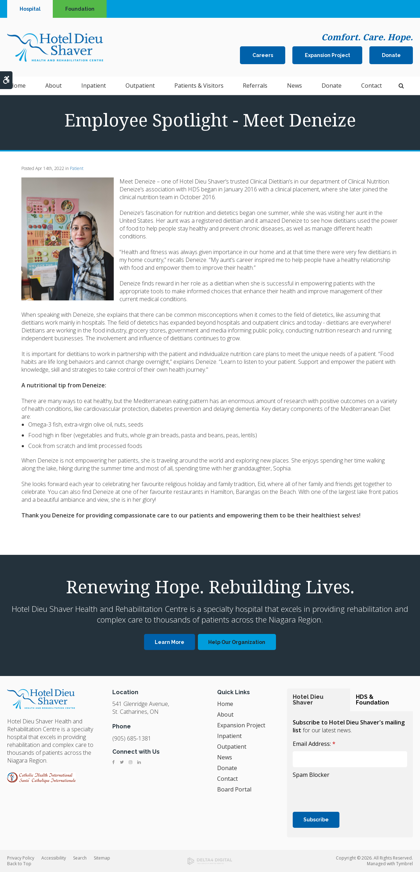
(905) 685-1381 (131, 738)
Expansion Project (327, 55)
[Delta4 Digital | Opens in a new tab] (210, 861)
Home (18, 86)
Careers (262, 55)
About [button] (53, 86)
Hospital (30, 9)
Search (80, 858)
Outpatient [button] (140, 86)
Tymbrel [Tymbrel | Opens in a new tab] (404, 864)
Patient (76, 168)
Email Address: (314, 744)
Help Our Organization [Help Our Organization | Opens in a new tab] (236, 642)
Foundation (79, 9)
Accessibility (53, 858)
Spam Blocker (311, 775)
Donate (391, 55)
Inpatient (229, 736)
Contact (227, 779)
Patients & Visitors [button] (199, 86)
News (294, 86)
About (225, 714)
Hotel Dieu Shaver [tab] (308, 699)
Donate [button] (332, 86)
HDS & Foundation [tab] (372, 699)
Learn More (169, 642)
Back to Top (19, 864)
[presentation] (347, 794)
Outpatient (231, 746)
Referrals (255, 86)
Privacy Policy (20, 858)
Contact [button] (371, 86)
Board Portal (234, 789)
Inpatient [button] (93, 86)
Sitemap (102, 858)
